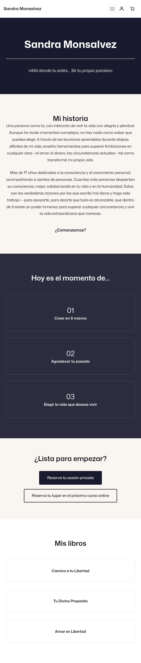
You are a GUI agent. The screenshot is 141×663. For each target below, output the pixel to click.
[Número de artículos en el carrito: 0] (132, 9)
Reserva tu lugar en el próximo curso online (70, 495)
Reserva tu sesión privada (70, 477)
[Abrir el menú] (112, 9)
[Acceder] (121, 9)
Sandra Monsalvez (22, 8)
